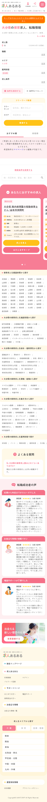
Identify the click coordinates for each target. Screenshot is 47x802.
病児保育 (5, 340)
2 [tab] (25, 266)
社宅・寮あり (38, 359)
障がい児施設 (7, 343)
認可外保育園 (19, 329)
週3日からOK (33, 421)
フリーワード (6, 107)
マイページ (19, 149)
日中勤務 (15, 410)
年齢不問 (15, 394)
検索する (23, 122)
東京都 (21, 287)
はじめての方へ (10, 694)
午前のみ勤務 (37, 410)
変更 (43, 54)
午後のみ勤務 (7, 414)
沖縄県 (14, 312)
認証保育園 (6, 329)
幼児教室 (40, 340)
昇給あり (17, 356)
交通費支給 (6, 363)
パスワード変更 (10, 681)
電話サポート (27, 694)
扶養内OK (20, 407)
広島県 (30, 302)
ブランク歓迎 (22, 387)
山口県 (38, 302)
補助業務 (18, 428)
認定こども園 (32, 325)
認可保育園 (6, 325)
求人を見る (21, 244)
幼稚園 (29, 329)
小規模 (31, 417)
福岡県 (38, 305)
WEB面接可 (6, 431)
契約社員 (22, 444)
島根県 (13, 302)
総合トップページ (14, 663)
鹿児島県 (5, 312)
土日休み (5, 410)
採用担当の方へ (10, 698)
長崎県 (13, 309)
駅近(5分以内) (7, 417)
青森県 (13, 280)
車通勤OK (30, 414)
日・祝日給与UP (27, 370)
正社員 (4, 444)
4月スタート (30, 428)
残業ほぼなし (7, 428)
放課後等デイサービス (10, 332)
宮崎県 (38, 309)
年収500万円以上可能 (10, 370)
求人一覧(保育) (19, 11)
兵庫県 (21, 298)
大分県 (30, 309)
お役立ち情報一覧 (10, 711)
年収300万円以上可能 (9, 367)
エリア (6, 115)
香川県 (13, 305)
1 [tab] (22, 266)
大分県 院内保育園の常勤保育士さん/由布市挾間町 (21, 209)
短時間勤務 (19, 414)
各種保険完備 (24, 359)
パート (13, 444)
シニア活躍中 (34, 390)
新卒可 (14, 390)
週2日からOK (20, 421)
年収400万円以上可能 (29, 367)
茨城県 (21, 284)
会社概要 (7, 788)
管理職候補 (21, 424)
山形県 (4, 284)
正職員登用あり (7, 424)
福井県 (21, 291)
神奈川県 (31, 287)
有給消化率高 (7, 374)
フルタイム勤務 (7, 407)
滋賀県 (38, 294)
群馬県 (38, 284)
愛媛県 (21, 305)
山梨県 (30, 291)
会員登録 (7, 677)
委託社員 (32, 444)
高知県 (30, 305)
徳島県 (4, 305)
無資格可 (5, 390)
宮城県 (30, 280)
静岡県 (13, 294)
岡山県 (21, 302)
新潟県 (40, 287)
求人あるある (6, 11)
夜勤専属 (25, 410)
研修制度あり (20, 374)
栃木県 (30, 284)
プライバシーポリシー (30, 788)
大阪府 (13, 298)
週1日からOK (6, 421)
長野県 (38, 291)
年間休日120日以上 (9, 359)
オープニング (21, 417)
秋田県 (38, 280)
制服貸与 (32, 374)
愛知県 (21, 294)
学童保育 (25, 336)
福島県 (13, 284)
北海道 (4, 280)
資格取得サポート (33, 363)
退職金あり (6, 356)
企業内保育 (6, 336)
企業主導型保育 (27, 332)
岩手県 (21, 280)
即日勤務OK (33, 424)
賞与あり (27, 356)
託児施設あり (19, 363)
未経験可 (34, 387)
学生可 (23, 390)
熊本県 (21, 309)
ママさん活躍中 (7, 387)
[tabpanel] (21, 227)
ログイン (25, 677)
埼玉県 (4, 287)
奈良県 (30, 298)
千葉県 (13, 287)
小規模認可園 (19, 325)
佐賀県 (4, 309)
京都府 (4, 298)
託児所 (16, 336)
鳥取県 (4, 302)
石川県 (13, 291)
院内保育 (36, 336)
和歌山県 (39, 298)
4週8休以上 (32, 407)
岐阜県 (4, 294)
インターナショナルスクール (22, 340)
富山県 (4, 291)
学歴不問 (5, 394)
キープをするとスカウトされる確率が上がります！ (23, 19)
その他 (17, 343)
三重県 (30, 294)
